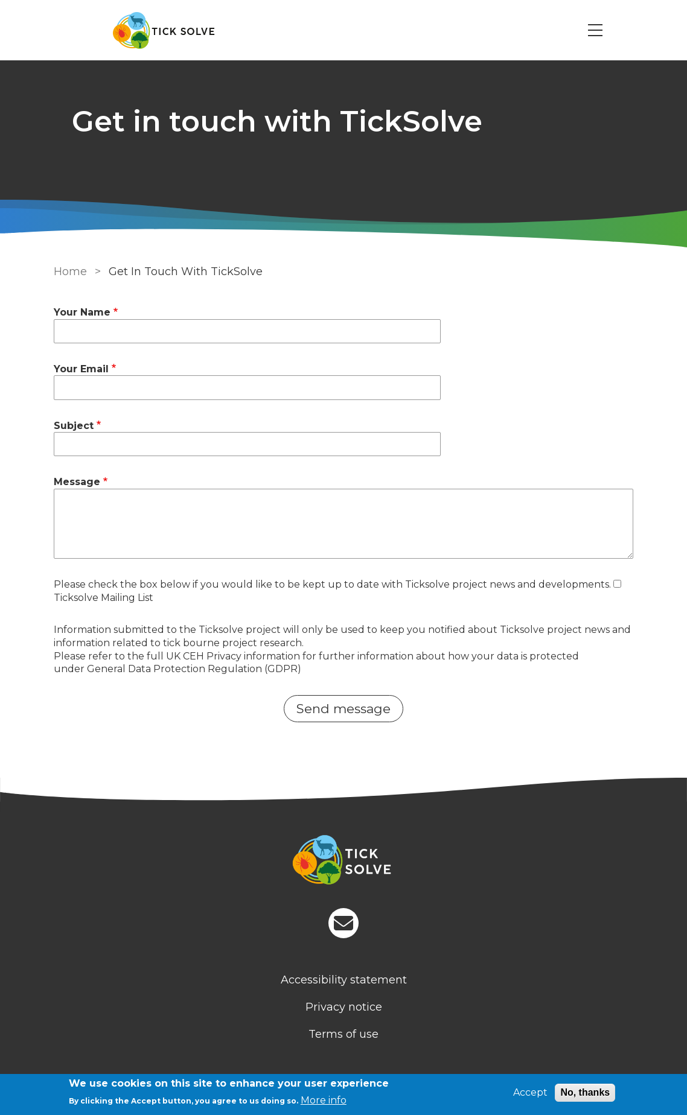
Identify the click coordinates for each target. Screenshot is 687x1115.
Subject (74, 425)
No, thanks (585, 1092)
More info (324, 1100)
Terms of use (343, 1034)
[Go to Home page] (163, 30)
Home (70, 271)
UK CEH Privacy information (233, 656)
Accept (530, 1092)
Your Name (82, 312)
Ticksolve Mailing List (103, 597)
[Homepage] (343, 861)
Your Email (81, 369)
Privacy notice (343, 1007)
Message (77, 482)
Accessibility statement (344, 979)
